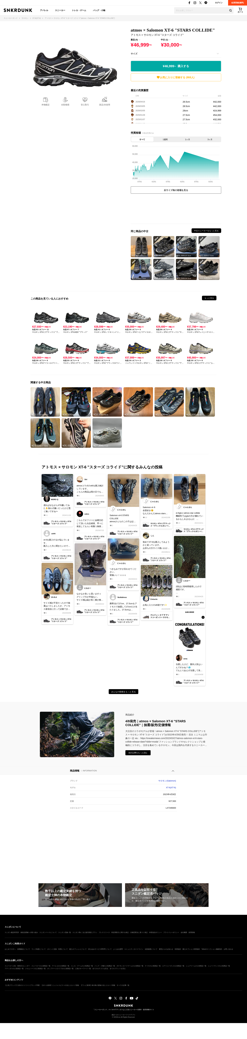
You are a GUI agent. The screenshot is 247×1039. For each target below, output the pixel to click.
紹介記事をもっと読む (138, 753)
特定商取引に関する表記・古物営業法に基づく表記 (129, 932)
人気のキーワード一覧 (83, 968)
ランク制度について (39, 949)
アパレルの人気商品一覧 (60, 966)
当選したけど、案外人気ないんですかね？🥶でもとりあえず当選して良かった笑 (189, 667)
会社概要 (184, 932)
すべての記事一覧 (123, 985)
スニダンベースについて (48, 932)
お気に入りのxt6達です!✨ (155, 605)
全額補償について (151, 949)
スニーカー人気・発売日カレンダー (17, 966)
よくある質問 (118, 949)
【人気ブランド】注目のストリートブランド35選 (22, 985)
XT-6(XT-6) (171, 787)
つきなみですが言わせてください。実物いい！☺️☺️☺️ (123, 572)
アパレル (44, 10)
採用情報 (192, 932)
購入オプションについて (78, 949)
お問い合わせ (228, 949)
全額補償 (65, 105)
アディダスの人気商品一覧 (14, 968)
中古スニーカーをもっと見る (206, 231)
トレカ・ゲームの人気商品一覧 (82, 966)
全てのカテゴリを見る (100, 968)
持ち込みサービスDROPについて (100, 949)
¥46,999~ (176, 66)
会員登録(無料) (237, 3)
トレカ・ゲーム (79, 10)
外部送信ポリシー (155, 932)
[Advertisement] (176, 209)
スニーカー (60, 10)
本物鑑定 (45, 105)
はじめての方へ (10, 949)
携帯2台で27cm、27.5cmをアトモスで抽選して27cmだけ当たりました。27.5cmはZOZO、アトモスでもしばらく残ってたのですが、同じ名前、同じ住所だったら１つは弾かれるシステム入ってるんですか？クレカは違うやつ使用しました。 (123, 606)
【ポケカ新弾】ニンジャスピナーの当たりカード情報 (60, 985)
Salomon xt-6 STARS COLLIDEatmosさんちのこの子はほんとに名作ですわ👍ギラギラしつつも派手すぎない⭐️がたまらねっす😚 (123, 518)
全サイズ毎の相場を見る (176, 190)
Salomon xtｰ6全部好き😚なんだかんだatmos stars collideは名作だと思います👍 (156, 510)
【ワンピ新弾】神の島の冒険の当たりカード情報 (97, 985)
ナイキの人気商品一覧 (153, 966)
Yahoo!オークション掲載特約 (211, 949)
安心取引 (85, 105)
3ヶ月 (210, 139)
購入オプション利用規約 (191, 949)
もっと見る (209, 298)
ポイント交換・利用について (57, 949)
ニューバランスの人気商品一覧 (219, 966)
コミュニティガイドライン (133, 949)
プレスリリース (104, 932)
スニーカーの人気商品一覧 (41, 966)
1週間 (165, 139)
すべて (142, 139)
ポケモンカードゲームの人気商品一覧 (130, 966)
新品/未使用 (104, 105)
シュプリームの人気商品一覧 (196, 966)
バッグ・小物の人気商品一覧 (105, 966)
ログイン (219, 3)
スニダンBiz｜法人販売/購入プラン (84, 932)
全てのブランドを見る (118, 968)
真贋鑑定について (23, 949)
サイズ (134, 53)
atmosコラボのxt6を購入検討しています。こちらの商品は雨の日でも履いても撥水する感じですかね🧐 (90, 488)
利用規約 (178, 949)
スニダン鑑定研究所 (12, 932)
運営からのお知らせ (166, 949)
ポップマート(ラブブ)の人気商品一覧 (60, 968)
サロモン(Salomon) (167, 781)
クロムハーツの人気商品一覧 (35, 968)
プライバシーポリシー (171, 932)
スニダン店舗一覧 (64, 932)
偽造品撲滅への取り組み (29, 932)
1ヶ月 (187, 139)
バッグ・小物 (99, 10)
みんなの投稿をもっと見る (123, 692)
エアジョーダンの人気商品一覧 (173, 966)
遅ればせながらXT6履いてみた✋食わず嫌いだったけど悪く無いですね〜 (57, 508)
